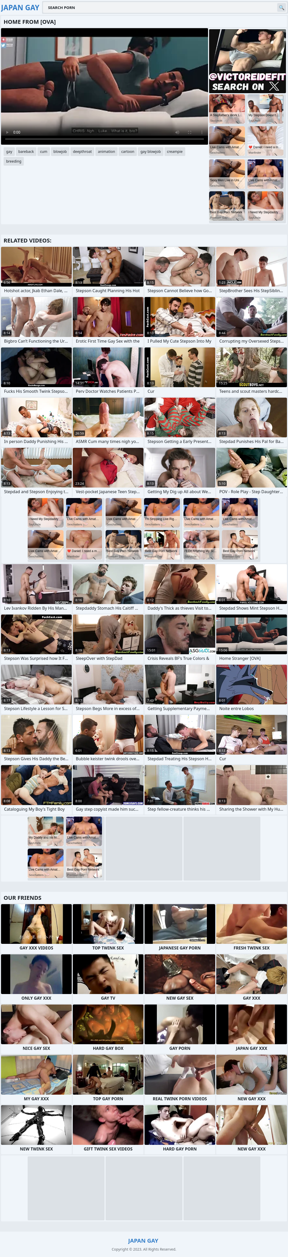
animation (106, 151)
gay (9, 151)
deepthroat (82, 151)
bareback (26, 151)
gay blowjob (150, 151)
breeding (13, 161)
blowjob (60, 151)
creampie (175, 151)
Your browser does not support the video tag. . (104, 86)
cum (43, 151)
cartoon (127, 151)
